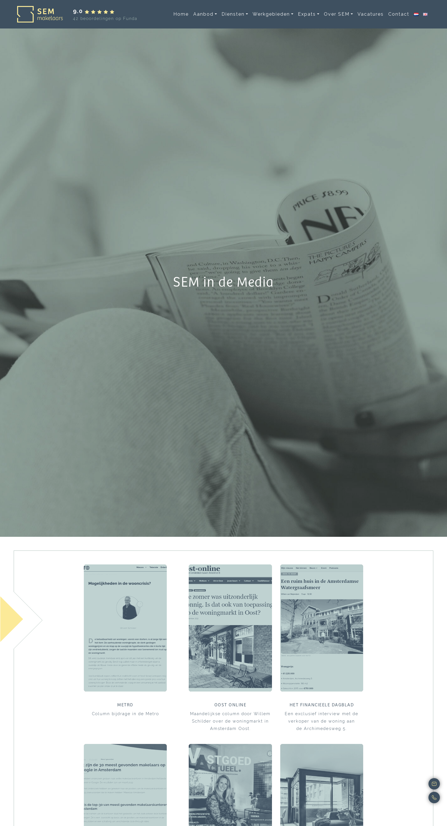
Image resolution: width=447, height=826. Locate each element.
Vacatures (370, 14)
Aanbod (203, 14)
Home (181, 14)
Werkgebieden (271, 14)
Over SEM (337, 14)
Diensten (233, 14)
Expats (307, 14)
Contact (398, 14)
